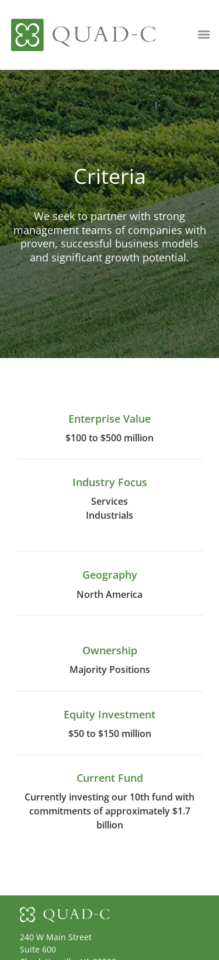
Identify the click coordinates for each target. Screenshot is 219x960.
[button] (204, 34)
